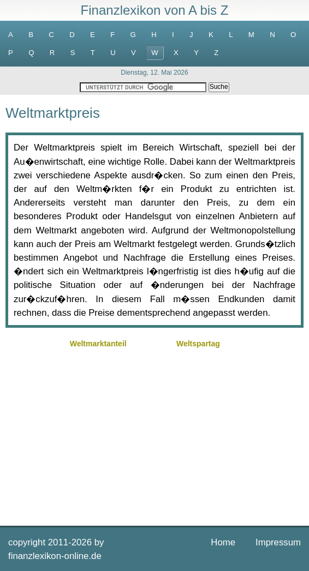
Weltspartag (198, 343)
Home (223, 542)
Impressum (278, 542)
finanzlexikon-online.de (55, 556)
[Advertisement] (154, 435)
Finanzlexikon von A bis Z (155, 10)
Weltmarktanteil (98, 343)
